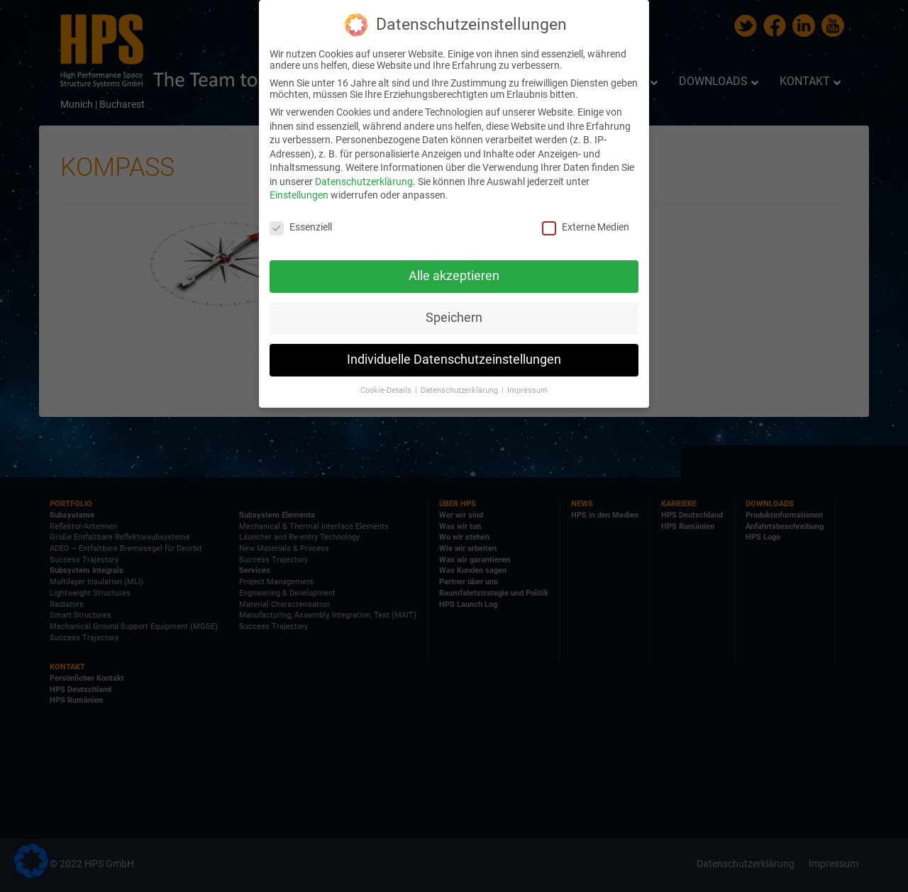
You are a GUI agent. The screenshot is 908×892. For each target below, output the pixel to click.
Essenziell (301, 227)
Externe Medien (585, 227)
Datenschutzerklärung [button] (460, 389)
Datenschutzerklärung (364, 181)
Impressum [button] (527, 389)
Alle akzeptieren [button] (454, 276)
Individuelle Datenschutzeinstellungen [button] (454, 359)
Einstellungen (299, 195)
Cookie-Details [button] (387, 389)
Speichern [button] (454, 318)
